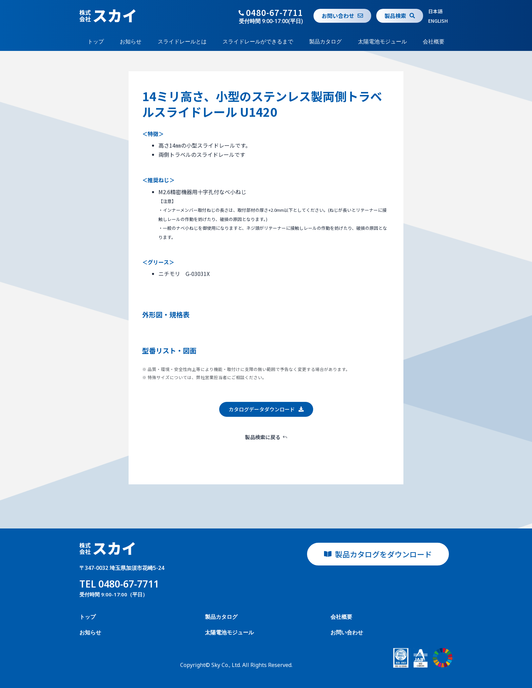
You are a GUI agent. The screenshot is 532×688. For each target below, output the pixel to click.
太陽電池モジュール (382, 41)
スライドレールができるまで (258, 41)
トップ (96, 41)
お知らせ (130, 41)
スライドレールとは (182, 41)
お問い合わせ (346, 632)
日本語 (435, 11)
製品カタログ (325, 41)
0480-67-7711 (274, 12)
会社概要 (433, 41)
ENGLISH (438, 20)
